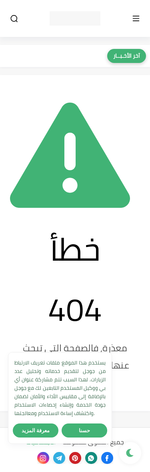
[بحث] (14, 18)
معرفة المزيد (36, 430)
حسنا (84, 430)
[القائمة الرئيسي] (136, 18)
